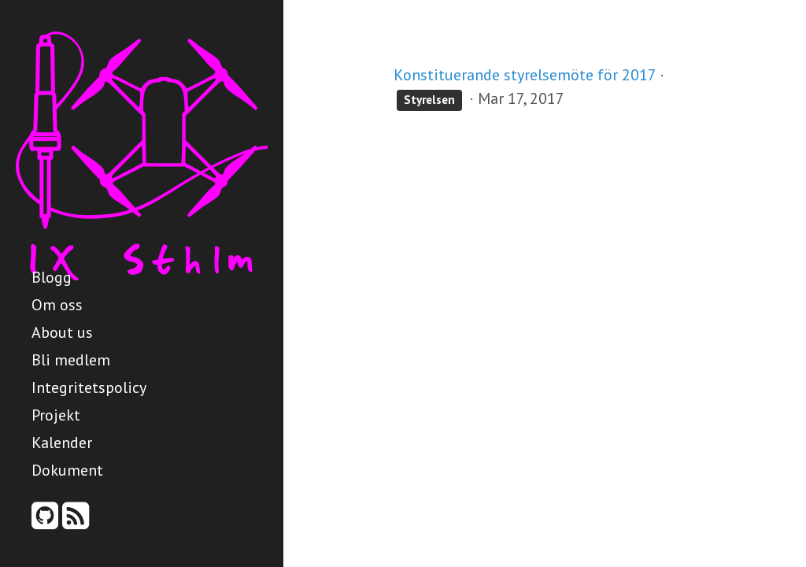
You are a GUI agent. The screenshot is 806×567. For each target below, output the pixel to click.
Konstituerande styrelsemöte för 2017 (525, 75)
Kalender (61, 442)
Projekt (55, 415)
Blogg (51, 277)
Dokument (67, 470)
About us (62, 332)
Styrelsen (429, 99)
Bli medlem (70, 360)
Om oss (57, 305)
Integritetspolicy (88, 387)
